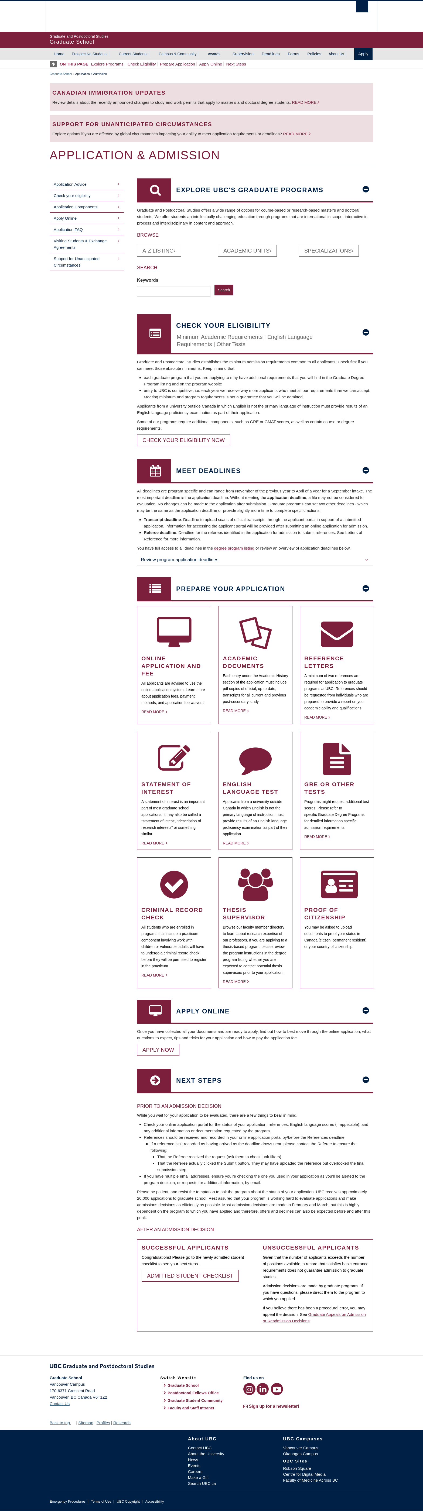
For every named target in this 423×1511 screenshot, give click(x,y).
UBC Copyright (128, 1501)
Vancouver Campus (300, 1448)
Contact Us (60, 1403)
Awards (214, 54)
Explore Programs (107, 64)
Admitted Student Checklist (190, 1276)
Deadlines (271, 53)
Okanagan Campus (300, 1453)
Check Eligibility (142, 64)
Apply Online (210, 64)
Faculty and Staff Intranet (191, 1408)
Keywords (148, 280)
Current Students (133, 54)
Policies (314, 53)
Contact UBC (200, 1448)
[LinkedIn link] (263, 1389)
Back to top (62, 1422)
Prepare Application (177, 64)
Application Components (76, 207)
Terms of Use (101, 1501)
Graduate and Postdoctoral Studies (211, 1367)
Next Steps (236, 64)
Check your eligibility (72, 195)
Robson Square (297, 1468)
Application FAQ (68, 229)
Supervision (243, 53)
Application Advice (70, 184)
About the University (206, 1453)
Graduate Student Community (195, 1400)
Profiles (103, 1422)
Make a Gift (198, 1477)
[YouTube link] (277, 1389)
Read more (305, 102)
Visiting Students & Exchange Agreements (80, 244)
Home (59, 53)
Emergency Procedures (68, 1501)
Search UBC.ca (202, 1483)
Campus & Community (177, 54)
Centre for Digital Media (304, 1474)
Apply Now (158, 1050)
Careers (195, 1471)
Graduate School (61, 73)
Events (194, 1465)
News (193, 1459)
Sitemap (85, 1422)
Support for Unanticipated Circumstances (77, 261)
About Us (336, 54)
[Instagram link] (249, 1389)
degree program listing (234, 548)
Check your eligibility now (183, 440)
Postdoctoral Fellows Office (193, 1393)
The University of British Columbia (61, 16)
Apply (363, 53)
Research (122, 1422)
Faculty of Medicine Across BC (310, 1480)
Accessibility (154, 1501)
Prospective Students (89, 54)
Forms (293, 53)
